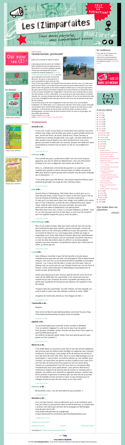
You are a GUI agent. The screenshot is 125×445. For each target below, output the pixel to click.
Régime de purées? (105, 160)
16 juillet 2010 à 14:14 (42, 418)
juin (101, 146)
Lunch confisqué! (105, 181)
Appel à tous (40, 117)
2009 (100, 200)
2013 (100, 124)
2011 (100, 128)
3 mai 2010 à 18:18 (41, 383)
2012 (100, 126)
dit (60, 64)
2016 (100, 117)
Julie (33, 189)
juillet (101, 144)
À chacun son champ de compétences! (107, 172)
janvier (102, 197)
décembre (103, 133)
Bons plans (48, 117)
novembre (103, 135)
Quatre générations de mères (109, 152)
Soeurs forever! (104, 150)
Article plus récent (38, 426)
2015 (100, 120)
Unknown (36, 154)
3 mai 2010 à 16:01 (41, 318)
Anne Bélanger (38, 222)
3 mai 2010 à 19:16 (41, 395)
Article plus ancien (87, 426)
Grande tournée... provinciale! (47, 54)
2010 (100, 131)
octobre (102, 137)
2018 (100, 113)
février (102, 195)
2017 (100, 115)
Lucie (34, 252)
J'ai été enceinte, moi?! (106, 154)
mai (101, 148)
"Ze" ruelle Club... (105, 169)
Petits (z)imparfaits (57, 117)
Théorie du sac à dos (106, 183)
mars (101, 193)
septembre (103, 139)
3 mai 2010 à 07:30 (41, 186)
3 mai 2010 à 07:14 (41, 151)
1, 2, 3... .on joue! (104, 165)
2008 (100, 202)
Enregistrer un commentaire (40, 422)
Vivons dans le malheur (107, 156)
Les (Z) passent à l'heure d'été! (109, 163)
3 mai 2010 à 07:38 (41, 219)
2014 (100, 122)
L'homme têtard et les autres (108, 175)
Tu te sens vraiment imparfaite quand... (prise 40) (109, 178)
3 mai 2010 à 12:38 (41, 249)
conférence (101, 55)
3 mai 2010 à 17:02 (41, 342)
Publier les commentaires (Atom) (54, 430)
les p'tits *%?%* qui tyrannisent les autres (46, 73)
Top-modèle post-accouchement (109, 158)
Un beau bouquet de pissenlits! (109, 167)
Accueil (62, 426)
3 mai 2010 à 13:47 (41, 300)
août (101, 141)
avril (101, 191)
